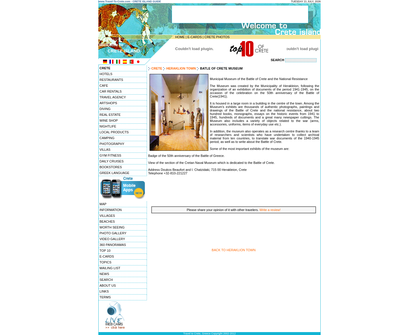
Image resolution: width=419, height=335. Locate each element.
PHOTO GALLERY (113, 233)
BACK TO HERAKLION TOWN (234, 250)
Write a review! (270, 210)
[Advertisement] (234, 190)
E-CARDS (194, 37)
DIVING (105, 109)
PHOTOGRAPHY (112, 144)
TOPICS (105, 262)
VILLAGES (107, 215)
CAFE (104, 85)
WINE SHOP (109, 120)
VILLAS (105, 149)
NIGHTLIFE (108, 126)
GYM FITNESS (110, 155)
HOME (180, 37)
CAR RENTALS (111, 91)
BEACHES (107, 221)
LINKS (104, 291)
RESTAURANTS (111, 79)
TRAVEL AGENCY (113, 97)
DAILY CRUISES (112, 161)
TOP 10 (105, 250)
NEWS (104, 274)
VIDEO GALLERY (112, 239)
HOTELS (106, 74)
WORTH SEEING (112, 227)
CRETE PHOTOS (217, 37)
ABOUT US (108, 285)
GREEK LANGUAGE (114, 173)
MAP (103, 204)
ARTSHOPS (108, 103)
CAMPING (107, 138)
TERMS (105, 297)
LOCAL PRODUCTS (114, 132)
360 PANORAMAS (113, 245)
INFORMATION (111, 210)
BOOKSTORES (111, 167)
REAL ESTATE (110, 114)
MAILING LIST (110, 268)
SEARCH (106, 279)
